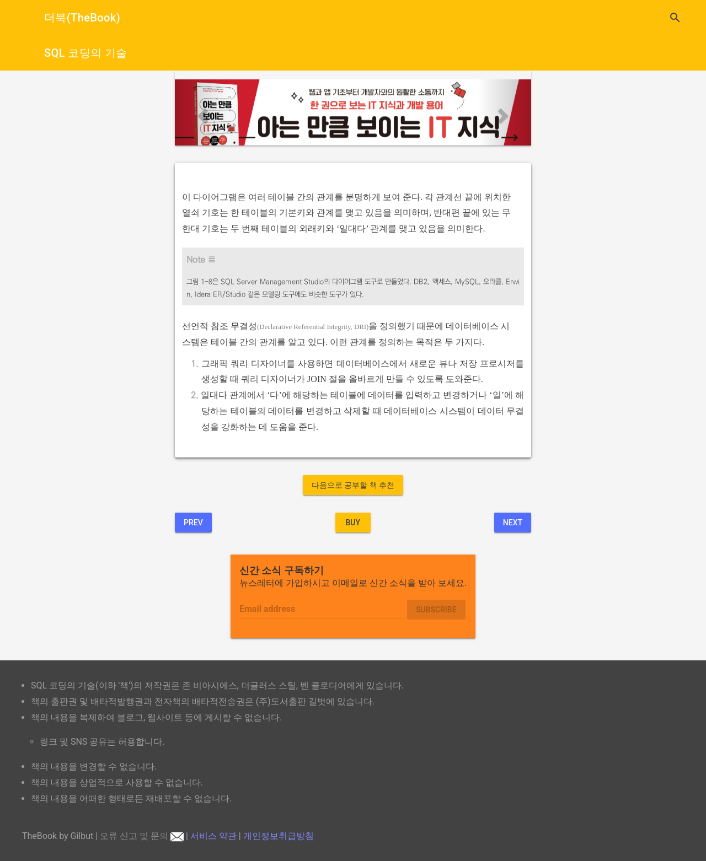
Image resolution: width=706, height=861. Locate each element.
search (675, 17)
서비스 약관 (213, 836)
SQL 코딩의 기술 (85, 53)
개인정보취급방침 (278, 836)
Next (512, 522)
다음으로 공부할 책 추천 (353, 485)
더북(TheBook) (82, 17)
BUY (352, 522)
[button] (201, 112)
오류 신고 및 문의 (142, 836)
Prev (193, 522)
